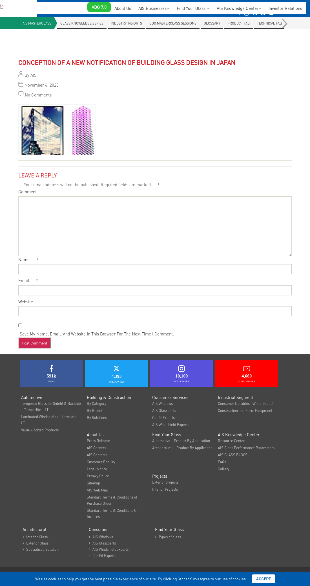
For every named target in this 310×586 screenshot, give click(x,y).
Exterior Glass (35, 543)
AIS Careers (96, 447)
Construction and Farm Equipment (245, 410)
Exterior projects (165, 482)
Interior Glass (35, 536)
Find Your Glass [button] (193, 8)
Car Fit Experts (102, 555)
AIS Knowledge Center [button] (239, 8)
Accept (263, 578)
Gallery (223, 468)
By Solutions (97, 417)
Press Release (98, 440)
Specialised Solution (41, 549)
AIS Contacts (97, 454)
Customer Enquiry (101, 461)
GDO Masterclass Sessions (172, 23)
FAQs (222, 461)
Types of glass (168, 536)
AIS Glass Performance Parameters (246, 447)
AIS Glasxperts (164, 410)
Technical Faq (269, 23)
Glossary (212, 23)
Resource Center (231, 440)
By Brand (94, 410)
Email (28, 280)
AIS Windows (162, 403)
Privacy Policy (98, 475)
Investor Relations (285, 8)
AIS (33, 75)
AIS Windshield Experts (170, 424)
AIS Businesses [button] (153, 8)
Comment (27, 191)
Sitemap (93, 482)
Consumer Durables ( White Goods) (245, 403)
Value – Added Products (40, 429)
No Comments (38, 95)
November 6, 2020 (42, 85)
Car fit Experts (163, 417)
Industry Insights (126, 23)
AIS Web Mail (97, 490)
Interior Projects (165, 489)
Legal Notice (97, 468)
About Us (122, 8)
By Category (96, 403)
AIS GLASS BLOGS (232, 454)
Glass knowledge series (81, 23)
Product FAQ (238, 23)
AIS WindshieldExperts (109, 549)
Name (28, 259)
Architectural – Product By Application (182, 447)
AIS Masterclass (37, 23)
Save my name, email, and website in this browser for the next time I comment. (97, 334)
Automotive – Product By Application (181, 440)
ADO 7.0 (99, 7)
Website (25, 301)
